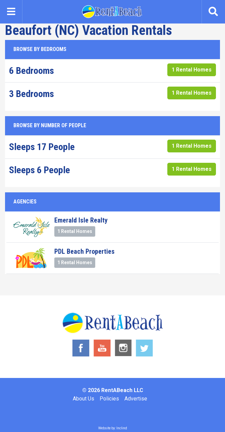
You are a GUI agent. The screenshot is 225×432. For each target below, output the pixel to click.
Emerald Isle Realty (81, 220)
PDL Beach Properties (84, 251)
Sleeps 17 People (42, 146)
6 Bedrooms (31, 70)
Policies (109, 398)
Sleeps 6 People (39, 170)
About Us (83, 398)
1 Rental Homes (192, 69)
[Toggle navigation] (11, 11)
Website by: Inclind (112, 428)
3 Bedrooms (31, 93)
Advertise (135, 398)
